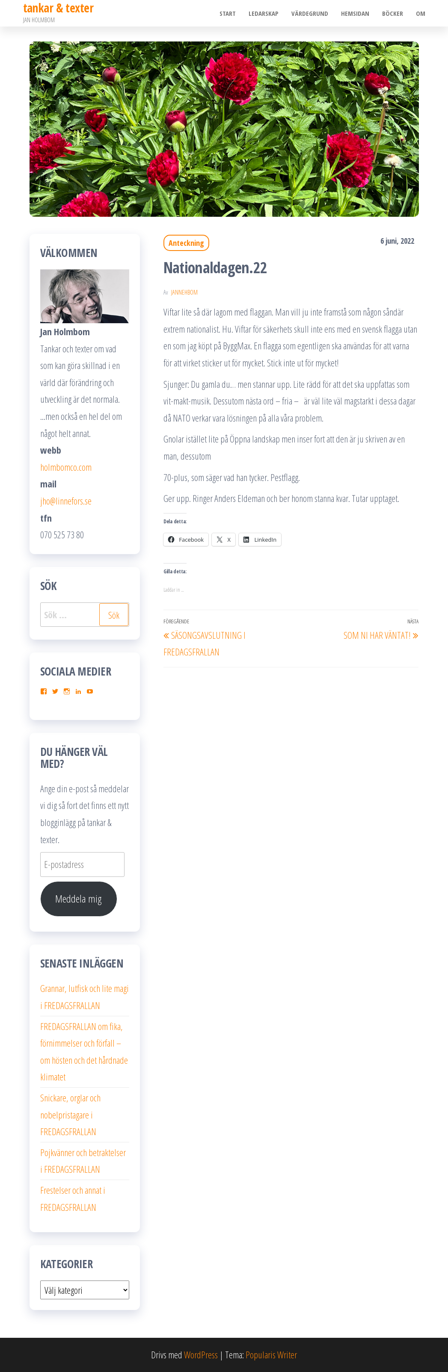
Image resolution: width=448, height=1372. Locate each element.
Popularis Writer (271, 1354)
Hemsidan (355, 13)
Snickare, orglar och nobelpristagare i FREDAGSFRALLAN (70, 1114)
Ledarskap (264, 13)
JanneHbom (184, 292)
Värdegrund (309, 13)
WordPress (201, 1354)
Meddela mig (78, 898)
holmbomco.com (66, 466)
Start (228, 13)
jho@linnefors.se (66, 500)
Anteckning (186, 243)
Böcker (392, 13)
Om (420, 13)
